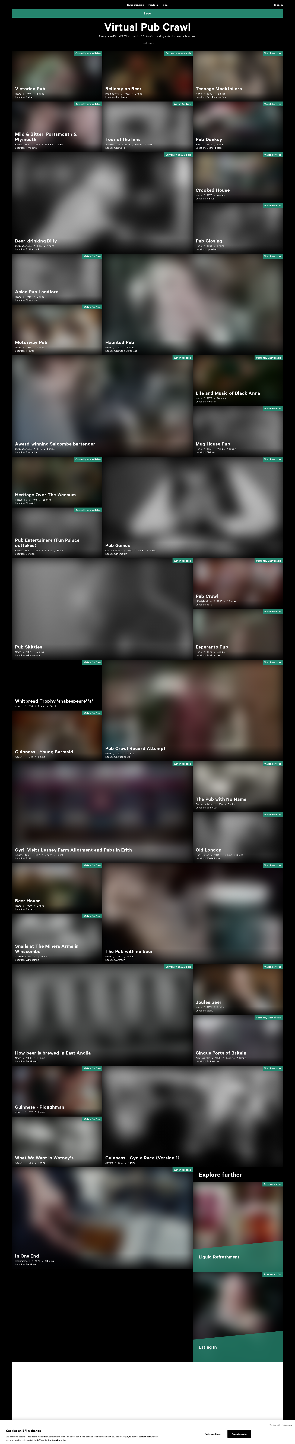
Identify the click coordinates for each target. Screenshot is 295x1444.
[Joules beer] (209, 1002)
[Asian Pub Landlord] (37, 291)
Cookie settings (212, 1433)
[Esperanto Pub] (212, 647)
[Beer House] (27, 900)
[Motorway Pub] (31, 342)
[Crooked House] (213, 190)
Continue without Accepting (280, 1424)
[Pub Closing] (209, 241)
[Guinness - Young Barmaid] (44, 752)
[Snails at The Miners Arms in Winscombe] (47, 948)
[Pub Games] (117, 545)
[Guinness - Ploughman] (39, 1107)
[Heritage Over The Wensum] (45, 494)
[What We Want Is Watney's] (44, 1158)
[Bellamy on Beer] (123, 88)
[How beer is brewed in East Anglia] (53, 1053)
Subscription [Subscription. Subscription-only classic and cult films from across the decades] (135, 5)
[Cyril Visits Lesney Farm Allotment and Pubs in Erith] (73, 850)
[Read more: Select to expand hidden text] (147, 43)
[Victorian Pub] (30, 88)
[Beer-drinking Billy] (36, 241)
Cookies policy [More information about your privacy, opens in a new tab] (59, 1440)
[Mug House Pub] (213, 444)
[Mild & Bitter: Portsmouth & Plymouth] (46, 136)
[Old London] (208, 850)
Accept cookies (239, 1433)
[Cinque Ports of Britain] (221, 1053)
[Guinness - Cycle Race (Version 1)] (142, 1158)
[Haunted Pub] (119, 342)
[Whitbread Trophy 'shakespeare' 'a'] (54, 701)
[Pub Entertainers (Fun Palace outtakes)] (47, 542)
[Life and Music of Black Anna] (228, 393)
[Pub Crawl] (207, 596)
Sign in (278, 5)
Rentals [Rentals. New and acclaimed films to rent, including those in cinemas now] (153, 5)
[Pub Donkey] (209, 139)
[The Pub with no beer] (129, 951)
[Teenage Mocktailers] (219, 88)
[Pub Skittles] (28, 647)
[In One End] (27, 1256)
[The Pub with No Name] (221, 799)
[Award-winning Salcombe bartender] (55, 444)
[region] (147, 1432)
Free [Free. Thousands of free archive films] (165, 5)
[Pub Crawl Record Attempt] (135, 748)
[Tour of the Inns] (123, 139)
